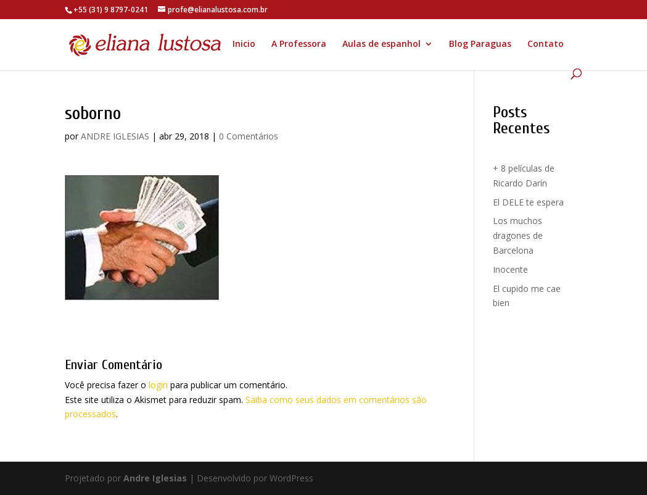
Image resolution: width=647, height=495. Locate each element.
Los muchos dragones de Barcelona (518, 235)
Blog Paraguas (480, 44)
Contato (545, 44)
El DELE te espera (528, 202)
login (158, 385)
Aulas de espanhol (381, 44)
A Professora (298, 44)
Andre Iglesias (155, 478)
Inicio (244, 44)
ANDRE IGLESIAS (115, 136)
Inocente (510, 269)
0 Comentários (248, 136)
